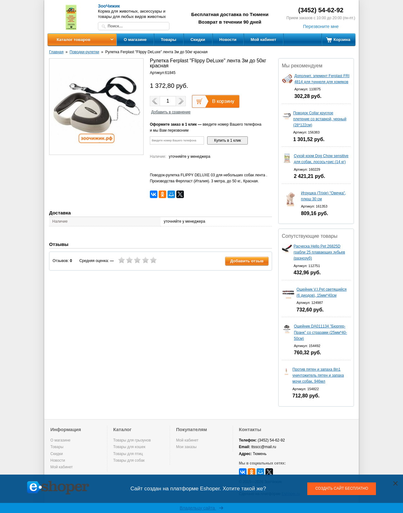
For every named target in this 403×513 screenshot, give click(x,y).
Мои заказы (186, 447)
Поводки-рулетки (84, 52)
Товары (168, 39)
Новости (228, 39)
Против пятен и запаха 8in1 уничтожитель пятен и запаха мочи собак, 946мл (318, 375)
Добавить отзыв (247, 261)
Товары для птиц (128, 454)
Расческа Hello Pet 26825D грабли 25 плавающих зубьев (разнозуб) (319, 252)
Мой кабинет (263, 39)
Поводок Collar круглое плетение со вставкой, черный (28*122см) (319, 119)
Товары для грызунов (132, 440)
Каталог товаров (73, 39)
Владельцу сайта (202, 507)
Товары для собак (129, 460)
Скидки (197, 39)
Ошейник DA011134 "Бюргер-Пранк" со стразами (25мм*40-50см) (320, 332)
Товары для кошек (129, 447)
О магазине (135, 39)
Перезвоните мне (320, 26)
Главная (56, 52)
